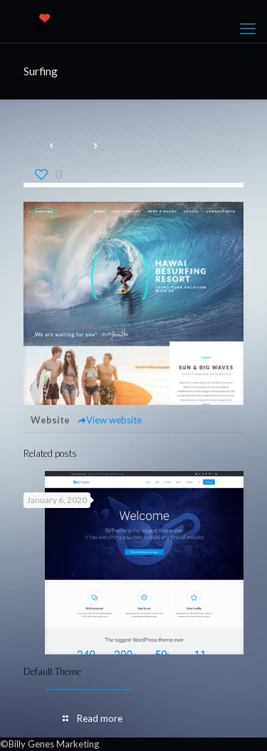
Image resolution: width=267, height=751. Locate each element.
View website (109, 420)
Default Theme (52, 671)
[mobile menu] (248, 28)
